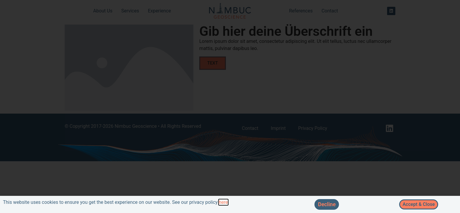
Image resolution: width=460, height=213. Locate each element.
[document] (230, 106)
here (223, 202)
